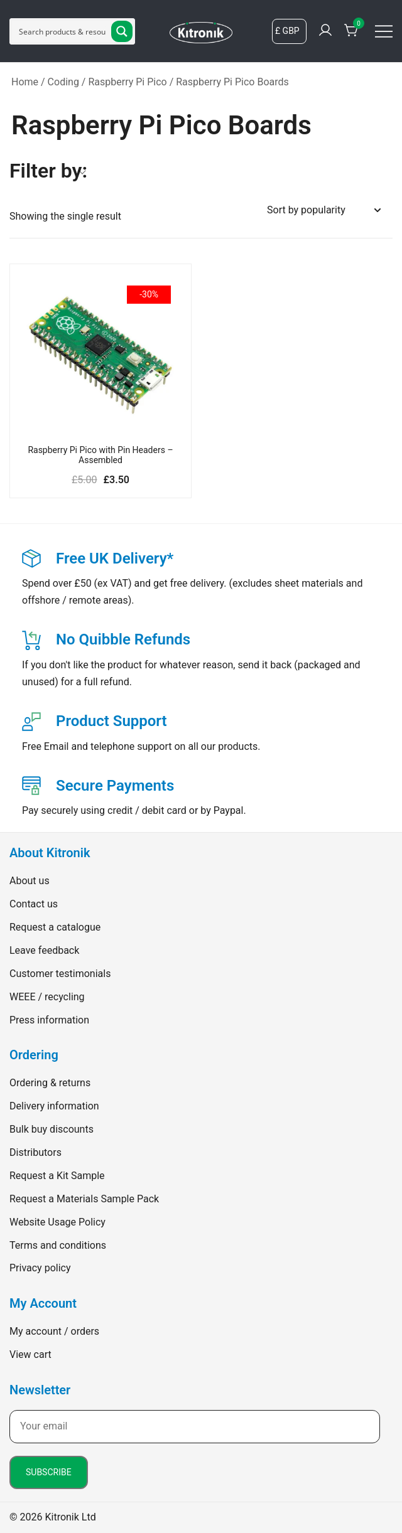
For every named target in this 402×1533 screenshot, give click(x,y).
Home (24, 82)
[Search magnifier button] (122, 31)
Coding (63, 82)
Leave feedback (44, 950)
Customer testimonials (60, 974)
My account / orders (54, 1331)
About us (29, 881)
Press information (49, 1020)
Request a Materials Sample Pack (84, 1199)
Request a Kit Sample (57, 1176)
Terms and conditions (57, 1245)
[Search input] (62, 31)
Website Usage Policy (57, 1222)
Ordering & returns (49, 1083)
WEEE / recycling (47, 997)
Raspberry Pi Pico (127, 82)
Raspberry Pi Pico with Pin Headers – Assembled (100, 455)
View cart (30, 1354)
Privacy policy (40, 1268)
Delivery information (54, 1106)
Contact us (33, 904)
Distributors (35, 1152)
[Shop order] (323, 210)
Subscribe (49, 1472)
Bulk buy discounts (51, 1129)
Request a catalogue (54, 927)
